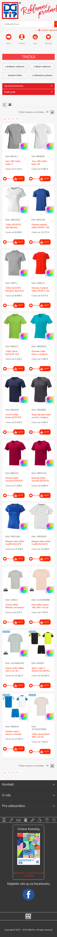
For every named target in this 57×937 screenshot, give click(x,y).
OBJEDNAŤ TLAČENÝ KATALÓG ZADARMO (28, 874)
